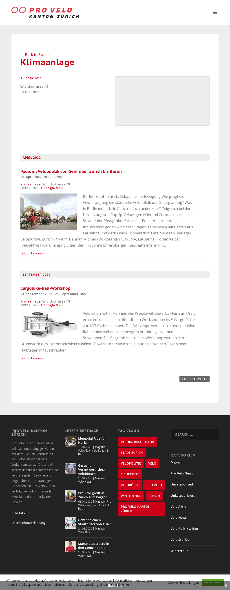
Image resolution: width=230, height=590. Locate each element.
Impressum (20, 512)
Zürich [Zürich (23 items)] (154, 496)
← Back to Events (35, 54)
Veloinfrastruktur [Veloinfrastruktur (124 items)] (137, 442)
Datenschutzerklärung (28, 523)
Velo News (179, 517)
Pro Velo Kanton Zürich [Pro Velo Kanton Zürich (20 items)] (135, 508)
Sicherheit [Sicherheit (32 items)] (130, 474)
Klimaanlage (30, 184)
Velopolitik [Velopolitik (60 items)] (131, 463)
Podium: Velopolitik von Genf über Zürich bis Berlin (71, 171)
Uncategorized (182, 484)
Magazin (100, 447)
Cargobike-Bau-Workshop (45, 288)
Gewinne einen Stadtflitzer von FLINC (95, 522)
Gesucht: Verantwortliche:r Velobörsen (91, 469)
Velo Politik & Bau (93, 452)
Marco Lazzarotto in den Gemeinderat (93, 545)
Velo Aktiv (84, 450)
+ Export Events (194, 379)
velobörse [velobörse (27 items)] (130, 485)
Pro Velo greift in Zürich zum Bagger (92, 495)
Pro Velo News (182, 473)
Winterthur (179, 551)
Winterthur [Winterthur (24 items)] (131, 496)
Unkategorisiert (183, 495)
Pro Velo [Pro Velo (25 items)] (154, 485)
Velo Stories (180, 539)
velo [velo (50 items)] (152, 463)
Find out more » (32, 253)
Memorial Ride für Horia (92, 440)
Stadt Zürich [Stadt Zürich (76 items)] (132, 452)
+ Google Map (30, 78)
